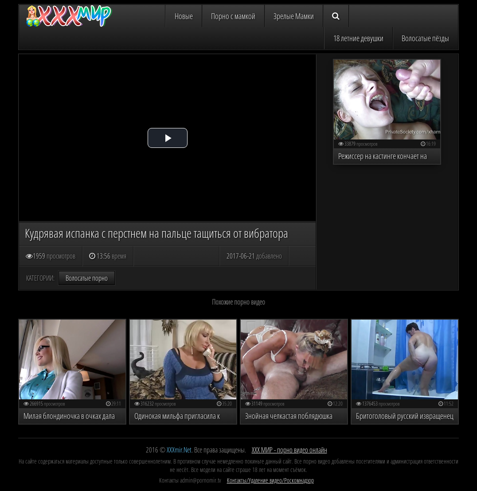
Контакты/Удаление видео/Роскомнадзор (270, 480)
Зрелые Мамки (294, 16)
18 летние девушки (358, 38)
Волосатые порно (87, 278)
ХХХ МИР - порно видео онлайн (289, 450)
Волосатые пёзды (425, 38)
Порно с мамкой (233, 16)
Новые (184, 16)
